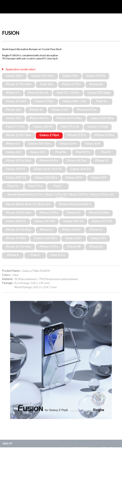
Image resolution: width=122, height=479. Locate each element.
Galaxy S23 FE (15, 169)
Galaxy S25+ (60, 109)
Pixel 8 (105, 152)
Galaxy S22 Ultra (45, 238)
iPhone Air (96, 84)
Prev (7, 360)
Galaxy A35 (37, 152)
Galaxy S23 (98, 177)
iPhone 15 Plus (104, 135)
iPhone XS (96, 246)
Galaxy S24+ (68, 143)
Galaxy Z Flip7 (44, 101)
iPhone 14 (102, 160)
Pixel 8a (60, 152)
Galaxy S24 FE (43, 126)
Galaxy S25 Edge (98, 92)
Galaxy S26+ (14, 75)
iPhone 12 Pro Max (18, 229)
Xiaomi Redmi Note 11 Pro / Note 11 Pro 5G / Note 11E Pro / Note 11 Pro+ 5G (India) (60, 196)
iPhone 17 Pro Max (18, 84)
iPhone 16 (36, 109)
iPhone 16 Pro (39, 118)
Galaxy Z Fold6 (97, 126)
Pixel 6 (35, 255)
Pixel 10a (46, 84)
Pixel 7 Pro (35, 186)
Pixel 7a (12, 186)
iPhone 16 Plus (87, 109)
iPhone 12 (96, 229)
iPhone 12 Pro (71, 229)
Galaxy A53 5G (73, 221)
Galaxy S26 (70, 75)
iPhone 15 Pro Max (18, 135)
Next (114, 360)
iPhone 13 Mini (99, 212)
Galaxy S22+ (73, 238)
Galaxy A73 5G (102, 221)
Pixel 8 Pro (83, 152)
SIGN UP (7, 443)
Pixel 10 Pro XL (38, 92)
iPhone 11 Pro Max (18, 246)
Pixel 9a (101, 101)
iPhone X (13, 255)
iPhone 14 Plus (76, 160)
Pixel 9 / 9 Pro (15, 126)
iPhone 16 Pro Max (69, 118)
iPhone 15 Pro (76, 135)
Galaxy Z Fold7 (16, 101)
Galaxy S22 (98, 238)
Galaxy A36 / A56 (74, 101)
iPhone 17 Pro (71, 84)
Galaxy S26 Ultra (42, 75)
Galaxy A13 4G (45, 221)
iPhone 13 (73, 212)
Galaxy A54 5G (80, 169)
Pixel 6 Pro (57, 255)
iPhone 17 (13, 92)
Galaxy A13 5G (16, 221)
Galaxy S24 (92, 143)
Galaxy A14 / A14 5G (47, 169)
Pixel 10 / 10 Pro (68, 92)
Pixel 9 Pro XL (70, 126)
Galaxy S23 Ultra (46, 177)
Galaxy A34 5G (16, 177)
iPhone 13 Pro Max (18, 212)
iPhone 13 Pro (49, 212)
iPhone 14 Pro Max (18, 160)
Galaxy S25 (13, 118)
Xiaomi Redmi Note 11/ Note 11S (28, 204)
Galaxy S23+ (74, 177)
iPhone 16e (13, 109)
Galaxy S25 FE (95, 75)
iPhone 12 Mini (16, 238)
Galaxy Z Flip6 (49, 135)
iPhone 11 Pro (49, 246)
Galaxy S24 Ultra (39, 143)
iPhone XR (73, 246)
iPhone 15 (13, 143)
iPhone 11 (46, 229)
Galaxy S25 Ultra (101, 118)
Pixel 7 (57, 186)
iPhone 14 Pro (49, 160)
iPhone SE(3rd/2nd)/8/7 (75, 204)
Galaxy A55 (14, 152)
